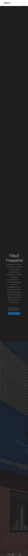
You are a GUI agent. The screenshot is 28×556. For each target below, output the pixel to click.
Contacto (13, 309)
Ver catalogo (14, 313)
